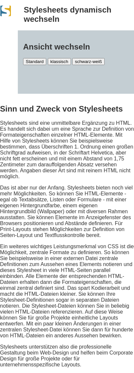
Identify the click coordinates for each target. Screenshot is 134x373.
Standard (35, 61)
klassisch (59, 61)
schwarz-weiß (88, 61)
